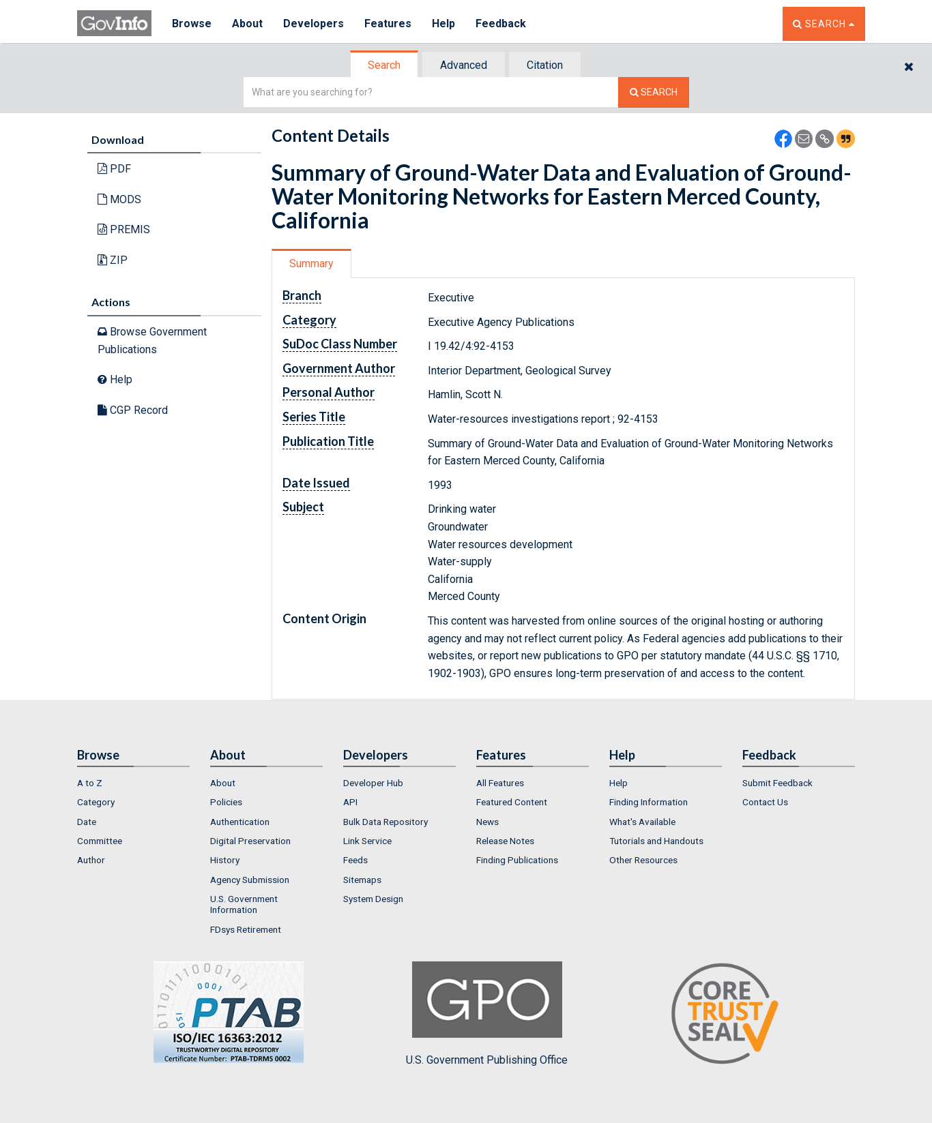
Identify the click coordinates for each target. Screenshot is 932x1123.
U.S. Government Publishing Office (487, 1013)
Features (387, 23)
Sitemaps (362, 879)
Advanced (463, 65)
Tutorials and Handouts (656, 840)
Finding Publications (517, 859)
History (224, 859)
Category (96, 801)
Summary (311, 263)
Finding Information (648, 801)
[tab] (385, 65)
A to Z (89, 782)
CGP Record (133, 410)
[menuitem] (133, 783)
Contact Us (765, 801)
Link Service (367, 840)
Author (91, 859)
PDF (114, 168)
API (350, 801)
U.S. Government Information (244, 904)
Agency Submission (249, 879)
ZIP (113, 260)
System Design (373, 898)
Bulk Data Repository (385, 821)
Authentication (240, 821)
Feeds (355, 859)
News (487, 821)
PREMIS (124, 229)
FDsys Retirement (245, 929)
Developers (313, 23)
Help (443, 23)
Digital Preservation (250, 840)
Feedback (501, 23)
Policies (226, 801)
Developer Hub (373, 782)
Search (384, 65)
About (247, 23)
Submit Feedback (777, 782)
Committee (99, 840)
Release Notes (505, 840)
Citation (545, 65)
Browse (192, 23)
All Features (500, 782)
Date (86, 821)
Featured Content (511, 801)
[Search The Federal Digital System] (653, 92)
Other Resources (643, 859)
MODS (119, 199)
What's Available (642, 821)
